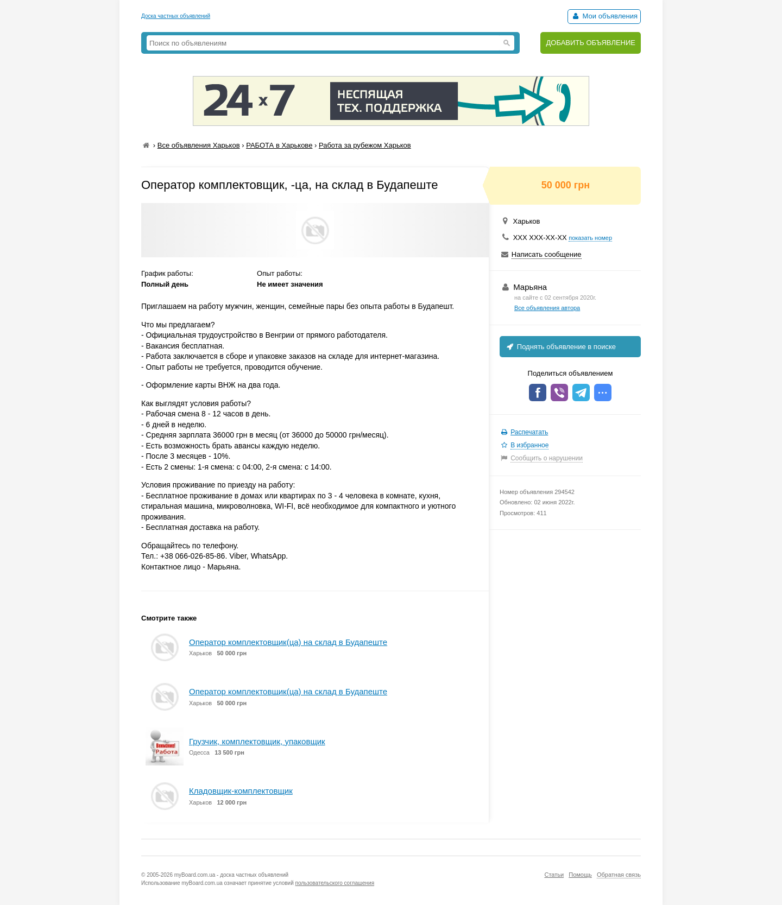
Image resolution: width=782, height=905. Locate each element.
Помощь (580, 874)
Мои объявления (604, 16)
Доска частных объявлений (175, 16)
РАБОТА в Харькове (279, 145)
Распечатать (529, 432)
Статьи (554, 874)
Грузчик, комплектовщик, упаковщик (257, 741)
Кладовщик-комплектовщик (241, 790)
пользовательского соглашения (335, 883)
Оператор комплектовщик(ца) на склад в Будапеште (288, 642)
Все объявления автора (547, 308)
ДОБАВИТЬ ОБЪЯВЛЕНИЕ (590, 43)
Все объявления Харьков (198, 145)
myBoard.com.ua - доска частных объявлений (231, 875)
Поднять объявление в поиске (560, 347)
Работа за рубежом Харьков (365, 145)
